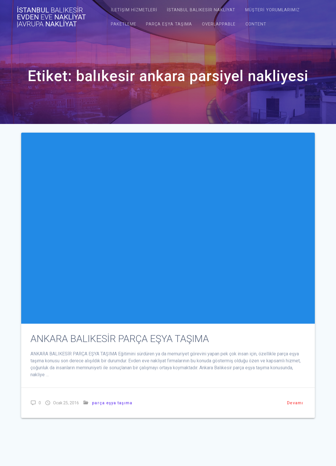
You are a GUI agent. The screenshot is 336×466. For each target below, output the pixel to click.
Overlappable (219, 24)
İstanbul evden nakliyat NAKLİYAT (51, 17)
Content (255, 24)
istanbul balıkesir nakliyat (201, 10)
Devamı (295, 402)
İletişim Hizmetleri (134, 10)
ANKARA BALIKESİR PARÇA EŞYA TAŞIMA (119, 338)
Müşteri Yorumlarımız (272, 10)
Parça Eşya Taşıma (169, 24)
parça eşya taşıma (112, 402)
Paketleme (123, 24)
